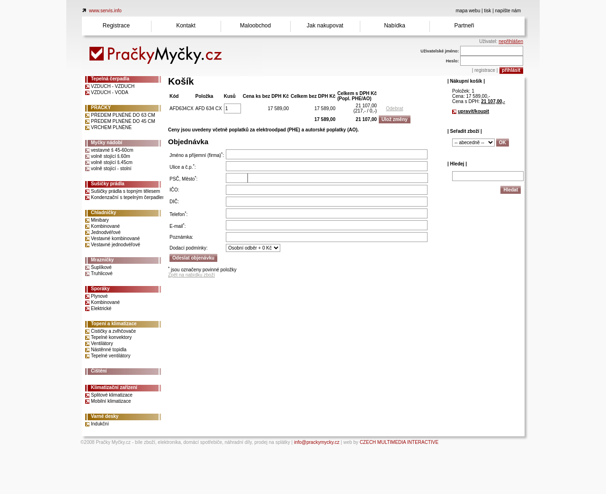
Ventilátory (102, 343)
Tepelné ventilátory (110, 355)
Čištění (99, 370)
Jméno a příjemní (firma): (196, 155)
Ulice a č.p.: (182, 167)
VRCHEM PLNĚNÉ (111, 127)
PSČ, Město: (183, 179)
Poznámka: (181, 237)
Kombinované (105, 226)
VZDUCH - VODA (109, 92)
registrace (484, 70)
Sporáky (100, 288)
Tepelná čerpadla (110, 78)
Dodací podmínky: (188, 248)
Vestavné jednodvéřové (115, 244)
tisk (487, 10)
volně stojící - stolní (111, 168)
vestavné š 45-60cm (112, 150)
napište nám (508, 10)
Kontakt (186, 25)
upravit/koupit (473, 111)
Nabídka (394, 25)
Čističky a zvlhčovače (113, 331)
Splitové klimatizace (112, 395)
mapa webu (468, 10)
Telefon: (178, 214)
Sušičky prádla (108, 183)
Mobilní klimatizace (111, 401)
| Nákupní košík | (466, 81)
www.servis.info (105, 10)
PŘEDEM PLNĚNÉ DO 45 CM (123, 121)
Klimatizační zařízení (114, 387)
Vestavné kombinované (115, 238)
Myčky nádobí (106, 142)
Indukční (100, 423)
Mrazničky (102, 259)
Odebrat (394, 108)
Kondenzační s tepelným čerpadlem (128, 197)
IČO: (174, 189)
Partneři (464, 25)
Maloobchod (255, 25)
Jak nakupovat (325, 25)
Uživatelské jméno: (439, 51)
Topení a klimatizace (114, 323)
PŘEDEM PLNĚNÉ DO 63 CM (123, 115)
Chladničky (103, 212)
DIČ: (174, 201)
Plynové (99, 296)
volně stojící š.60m (110, 156)
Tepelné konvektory (111, 337)
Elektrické (101, 308)
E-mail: (177, 226)
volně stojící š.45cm (112, 162)
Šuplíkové (101, 267)
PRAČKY (101, 107)
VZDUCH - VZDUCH (112, 86)
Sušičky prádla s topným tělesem (125, 191)
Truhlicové (102, 273)
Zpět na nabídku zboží (191, 274)
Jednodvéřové (106, 232)
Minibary (100, 220)
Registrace (116, 25)
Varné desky (104, 416)
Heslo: (452, 61)
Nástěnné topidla (108, 349)
